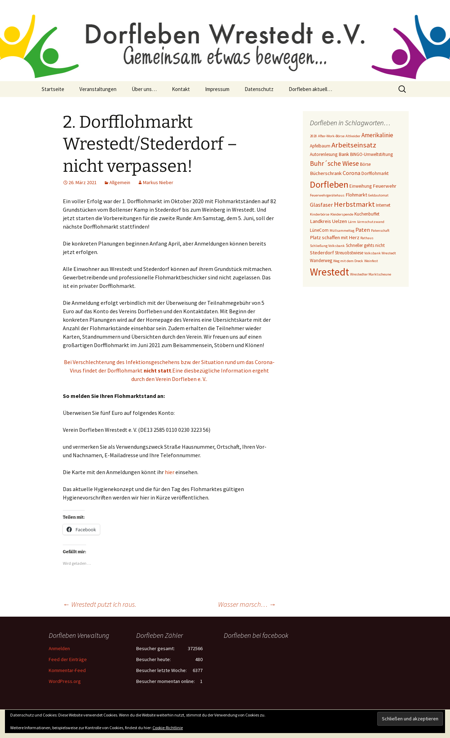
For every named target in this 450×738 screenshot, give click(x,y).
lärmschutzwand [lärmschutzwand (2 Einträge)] (370, 221)
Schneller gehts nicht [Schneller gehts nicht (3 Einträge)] (365, 245)
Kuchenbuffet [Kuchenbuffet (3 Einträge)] (366, 214)
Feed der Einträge (68, 659)
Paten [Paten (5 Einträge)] (362, 229)
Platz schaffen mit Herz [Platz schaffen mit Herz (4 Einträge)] (334, 237)
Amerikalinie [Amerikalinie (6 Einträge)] (377, 135)
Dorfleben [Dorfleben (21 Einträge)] (329, 184)
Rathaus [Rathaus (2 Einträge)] (366, 238)
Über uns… (144, 89)
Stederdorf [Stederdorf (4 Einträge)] (322, 252)
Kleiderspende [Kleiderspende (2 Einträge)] (341, 214)
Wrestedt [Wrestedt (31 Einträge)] (329, 271)
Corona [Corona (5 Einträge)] (351, 172)
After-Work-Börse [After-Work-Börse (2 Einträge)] (331, 136)
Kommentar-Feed (67, 670)
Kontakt (181, 89)
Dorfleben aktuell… (310, 89)
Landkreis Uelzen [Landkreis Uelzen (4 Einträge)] (328, 221)
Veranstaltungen (97, 89)
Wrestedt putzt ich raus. (99, 604)
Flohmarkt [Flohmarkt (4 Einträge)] (356, 195)
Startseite (53, 89)
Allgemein (119, 182)
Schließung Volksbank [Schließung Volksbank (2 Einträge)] (327, 245)
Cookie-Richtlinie (167, 727)
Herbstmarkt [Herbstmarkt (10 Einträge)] (354, 204)
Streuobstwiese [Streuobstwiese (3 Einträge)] (349, 253)
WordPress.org (65, 681)
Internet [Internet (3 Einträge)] (383, 205)
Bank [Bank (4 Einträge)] (343, 154)
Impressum (217, 89)
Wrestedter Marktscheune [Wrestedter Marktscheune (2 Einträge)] (370, 274)
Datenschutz (259, 89)
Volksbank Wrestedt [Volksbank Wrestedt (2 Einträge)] (380, 253)
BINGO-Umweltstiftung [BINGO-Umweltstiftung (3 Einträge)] (371, 154)
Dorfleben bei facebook (256, 635)
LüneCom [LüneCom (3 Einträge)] (319, 230)
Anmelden (59, 648)
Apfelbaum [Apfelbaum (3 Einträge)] (320, 146)
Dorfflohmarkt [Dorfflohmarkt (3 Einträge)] (375, 173)
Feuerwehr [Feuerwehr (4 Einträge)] (384, 186)
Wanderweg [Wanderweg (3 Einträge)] (321, 261)
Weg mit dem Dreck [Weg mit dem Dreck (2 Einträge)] (348, 261)
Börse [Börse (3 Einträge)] (365, 164)
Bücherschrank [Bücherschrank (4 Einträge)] (326, 173)
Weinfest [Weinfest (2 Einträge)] (371, 261)
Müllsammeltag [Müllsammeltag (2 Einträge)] (342, 230)
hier (169, 472)
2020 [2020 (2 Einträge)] (313, 136)
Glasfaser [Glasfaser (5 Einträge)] (321, 204)
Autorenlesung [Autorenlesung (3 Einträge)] (323, 154)
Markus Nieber (158, 182)
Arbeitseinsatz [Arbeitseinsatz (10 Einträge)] (353, 145)
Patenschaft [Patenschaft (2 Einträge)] (380, 230)
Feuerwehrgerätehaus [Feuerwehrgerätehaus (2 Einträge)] (327, 195)
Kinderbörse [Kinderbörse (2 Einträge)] (319, 214)
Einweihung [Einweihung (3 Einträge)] (360, 186)
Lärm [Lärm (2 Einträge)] (352, 221)
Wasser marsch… (247, 604)
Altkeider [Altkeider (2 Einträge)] (353, 136)
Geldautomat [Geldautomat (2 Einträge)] (378, 195)
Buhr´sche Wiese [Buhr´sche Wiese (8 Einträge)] (334, 163)
